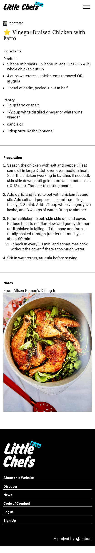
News (7, 494)
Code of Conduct (16, 503)
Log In (8, 511)
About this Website (18, 477)
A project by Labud (73, 538)
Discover (10, 486)
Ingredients (12, 51)
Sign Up (9, 520)
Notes (8, 282)
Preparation (12, 157)
